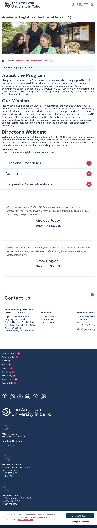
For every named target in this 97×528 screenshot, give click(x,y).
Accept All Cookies (80, 516)
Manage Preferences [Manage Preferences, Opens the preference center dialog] (80, 522)
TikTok (43, 396)
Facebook (4, 396)
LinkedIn (20, 396)
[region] (48, 519)
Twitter (35, 396)
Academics (8, 60)
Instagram (12, 396)
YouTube (27, 396)
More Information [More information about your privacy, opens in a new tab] (25, 520)
